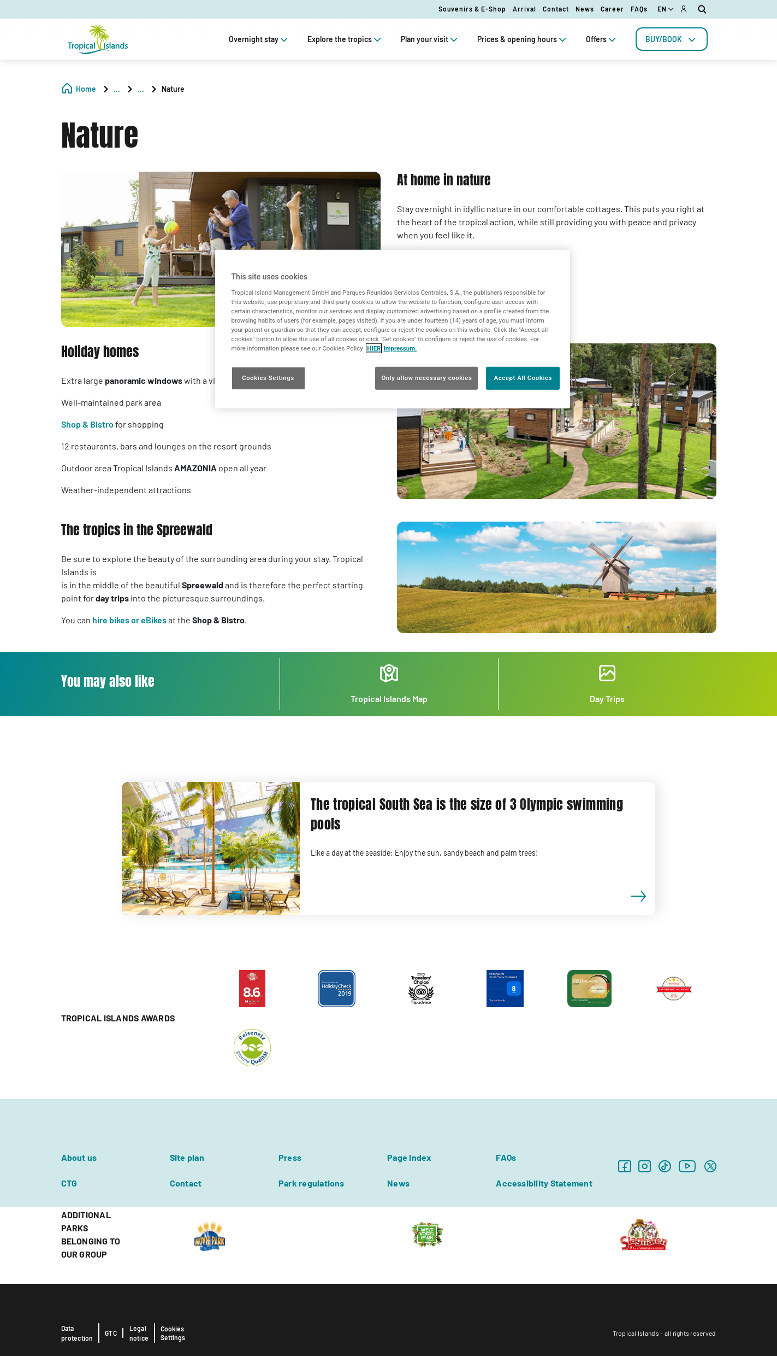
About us (79, 1157)
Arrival (524, 9)
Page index (409, 1157)
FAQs (639, 9)
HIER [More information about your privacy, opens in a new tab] (374, 348)
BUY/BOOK (671, 39)
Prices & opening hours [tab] (522, 39)
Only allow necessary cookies (426, 378)
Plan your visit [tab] (430, 39)
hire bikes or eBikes (129, 620)
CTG (69, 1183)
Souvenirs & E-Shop (472, 9)
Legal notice (139, 1333)
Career (612, 9)
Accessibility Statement (544, 1183)
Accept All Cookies (523, 378)
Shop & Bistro (87, 424)
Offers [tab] (602, 39)
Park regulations (311, 1183)
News (585, 9)
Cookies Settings (173, 1333)
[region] (392, 329)
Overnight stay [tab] (259, 39)
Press (289, 1157)
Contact (556, 9)
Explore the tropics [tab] (345, 39)
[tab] (671, 39)
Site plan (187, 1157)
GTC (111, 1333)
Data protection (77, 1333)
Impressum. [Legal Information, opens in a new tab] (400, 348)
